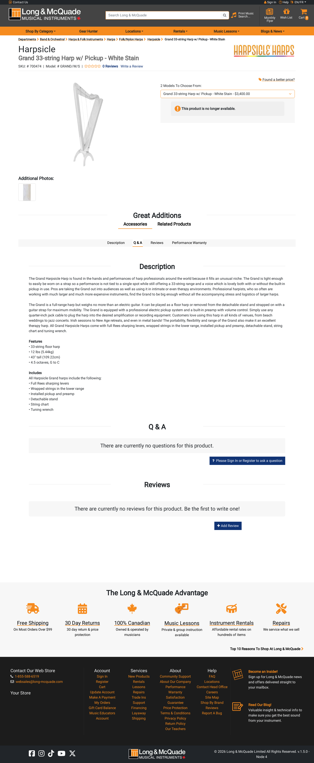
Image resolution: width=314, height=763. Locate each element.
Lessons (138, 687)
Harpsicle (153, 39)
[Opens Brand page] (264, 50)
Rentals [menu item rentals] (179, 31)
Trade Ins (139, 697)
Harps (111, 39)
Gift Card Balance (102, 708)
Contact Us (18, 2)
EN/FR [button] (297, 2)
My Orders (102, 702)
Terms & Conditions (175, 713)
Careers (212, 692)
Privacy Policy (175, 718)
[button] (302, 16)
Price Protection (175, 708)
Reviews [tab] (157, 243)
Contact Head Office (212, 687)
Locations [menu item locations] (133, 31)
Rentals (139, 681)
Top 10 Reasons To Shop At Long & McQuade (267, 648)
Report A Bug (212, 713)
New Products (139, 676)
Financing (139, 708)
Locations (212, 681)
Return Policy (175, 723)
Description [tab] (116, 243)
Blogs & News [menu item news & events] (271, 31)
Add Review (228, 525)
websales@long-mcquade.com (36, 681)
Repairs (139, 692)
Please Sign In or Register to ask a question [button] (247, 460)
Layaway (139, 713)
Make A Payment (102, 697)
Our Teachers (175, 729)
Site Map (212, 697)
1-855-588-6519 (24, 676)
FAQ (212, 676)
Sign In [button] (270, 2)
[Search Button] (224, 15)
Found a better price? (276, 80)
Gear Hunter (88, 31)
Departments (27, 39)
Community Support (175, 676)
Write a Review (132, 66)
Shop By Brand (212, 702)
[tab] (135, 225)
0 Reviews (110, 66)
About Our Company (175, 681)
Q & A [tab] (137, 243)
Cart (102, 687)
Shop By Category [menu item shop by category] (39, 31)
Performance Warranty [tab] (189, 243)
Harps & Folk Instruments (85, 39)
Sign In (102, 676)
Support (139, 702)
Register (102, 681)
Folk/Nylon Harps (131, 39)
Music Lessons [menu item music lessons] (225, 31)
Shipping (139, 718)
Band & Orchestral (52, 39)
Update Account (102, 692)
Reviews (212, 708)
